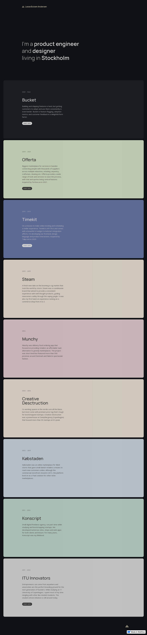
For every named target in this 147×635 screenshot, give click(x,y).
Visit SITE (27, 124)
